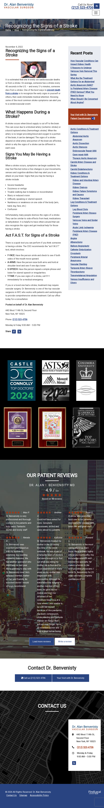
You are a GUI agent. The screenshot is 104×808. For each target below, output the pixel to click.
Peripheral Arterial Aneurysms (78, 259)
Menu (7, 12)
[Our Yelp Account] (74, 763)
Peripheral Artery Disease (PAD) (85, 233)
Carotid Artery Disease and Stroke (83, 164)
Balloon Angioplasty (79, 246)
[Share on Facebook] (14, 332)
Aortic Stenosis (80, 147)
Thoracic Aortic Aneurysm (85, 158)
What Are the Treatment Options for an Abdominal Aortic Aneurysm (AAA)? (82, 81)
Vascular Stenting (78, 264)
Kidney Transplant (81, 198)
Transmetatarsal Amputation (83, 275)
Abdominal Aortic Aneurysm (81, 138)
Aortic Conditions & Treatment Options (84, 131)
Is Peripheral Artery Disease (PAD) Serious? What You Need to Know (83, 92)
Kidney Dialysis (80, 187)
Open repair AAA (80, 154)
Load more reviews (41, 641)
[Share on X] (19, 332)
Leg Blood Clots (80, 209)
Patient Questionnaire (80, 118)
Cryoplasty (75, 253)
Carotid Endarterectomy (81, 169)
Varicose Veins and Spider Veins (85, 222)
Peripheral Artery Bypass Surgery (84, 215)
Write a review (65, 641)
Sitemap (23, 795)
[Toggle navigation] (96, 12)
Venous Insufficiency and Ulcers (82, 281)
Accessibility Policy (39, 795)
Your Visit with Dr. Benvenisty (84, 114)
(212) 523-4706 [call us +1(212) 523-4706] (82, 7)
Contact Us (11, 795)
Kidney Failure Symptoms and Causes (85, 193)
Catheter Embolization (80, 249)
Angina (73, 238)
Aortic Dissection (81, 143)
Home (8, 30)
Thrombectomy (77, 272)
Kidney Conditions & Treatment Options (80, 175)
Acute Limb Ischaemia (83, 227)
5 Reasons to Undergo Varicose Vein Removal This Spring (83, 71)
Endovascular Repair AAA (84, 151)
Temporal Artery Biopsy (81, 268)
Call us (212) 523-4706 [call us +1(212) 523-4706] (33, 678)
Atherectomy (76, 242)
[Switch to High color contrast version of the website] (97, 6)
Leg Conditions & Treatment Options (83, 204)
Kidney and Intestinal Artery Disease (86, 182)
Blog (16, 30)
